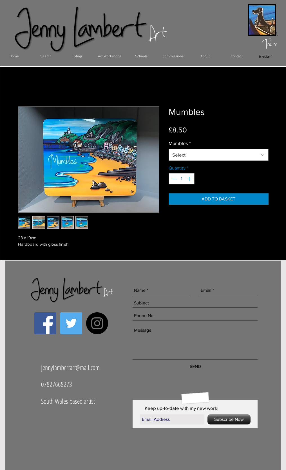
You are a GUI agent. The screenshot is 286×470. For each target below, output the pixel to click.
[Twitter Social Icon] (71, 323)
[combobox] (219, 155)
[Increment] (190, 178)
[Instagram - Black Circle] (97, 323)
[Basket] (265, 56)
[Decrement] (173, 178)
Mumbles (180, 143)
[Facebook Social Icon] (45, 323)
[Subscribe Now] (229, 419)
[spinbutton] (181, 178)
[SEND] (195, 366)
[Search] (275, 33)
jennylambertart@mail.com (70, 367)
